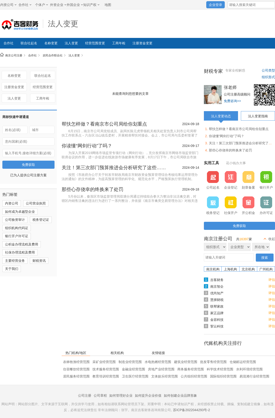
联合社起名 (29, 43)
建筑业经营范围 (185, 362)
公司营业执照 (36, 203)
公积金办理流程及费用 (21, 244)
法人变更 (63, 23)
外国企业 (75, 5)
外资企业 (58, 5)
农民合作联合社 (53, 55)
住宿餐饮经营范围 (76, 369)
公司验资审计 (15, 220)
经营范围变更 (95, 43)
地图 (108, 5)
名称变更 (51, 43)
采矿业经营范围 (104, 362)
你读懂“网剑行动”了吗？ (87, 145)
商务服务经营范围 (190, 369)
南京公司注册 (13, 55)
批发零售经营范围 (213, 362)
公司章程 (100, 395)
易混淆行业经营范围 (254, 376)
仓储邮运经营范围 (242, 362)
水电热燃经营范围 (158, 362)
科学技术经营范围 (220, 369)
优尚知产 (217, 293)
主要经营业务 (15, 261)
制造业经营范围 (130, 362)
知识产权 (91, 5)
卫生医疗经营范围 (135, 376)
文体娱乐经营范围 (164, 376)
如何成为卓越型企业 (20, 212)
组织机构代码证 (16, 228)
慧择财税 (217, 300)
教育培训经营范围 (105, 376)
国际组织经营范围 (223, 376)
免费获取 (28, 165)
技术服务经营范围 (105, 369)
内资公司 (8, 5)
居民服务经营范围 (76, 376)
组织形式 (268, 77)
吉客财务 (217, 280)
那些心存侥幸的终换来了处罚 (92, 189)
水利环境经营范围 (249, 369)
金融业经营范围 (133, 369)
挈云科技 (217, 326)
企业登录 (215, 5)
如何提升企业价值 (148, 395)
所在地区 (261, 247)
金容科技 (217, 320)
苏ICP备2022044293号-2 (191, 410)
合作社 (24, 5)
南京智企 (217, 286)
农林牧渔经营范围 (76, 362)
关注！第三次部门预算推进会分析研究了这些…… (114, 167)
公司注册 (84, 395)
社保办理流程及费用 (20, 252)
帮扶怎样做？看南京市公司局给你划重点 (104, 124)
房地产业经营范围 (161, 369)
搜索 (264, 257)
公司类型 (268, 70)
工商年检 (118, 43)
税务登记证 (40, 220)
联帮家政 (217, 306)
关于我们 (11, 269)
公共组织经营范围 (194, 376)
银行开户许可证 (16, 236)
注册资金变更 (142, 43)
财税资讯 (39, 261)
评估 (271, 280)
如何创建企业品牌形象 (180, 395)
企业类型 (239, 247)
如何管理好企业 (121, 395)
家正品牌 (217, 313)
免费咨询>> (232, 101)
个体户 (41, 5)
